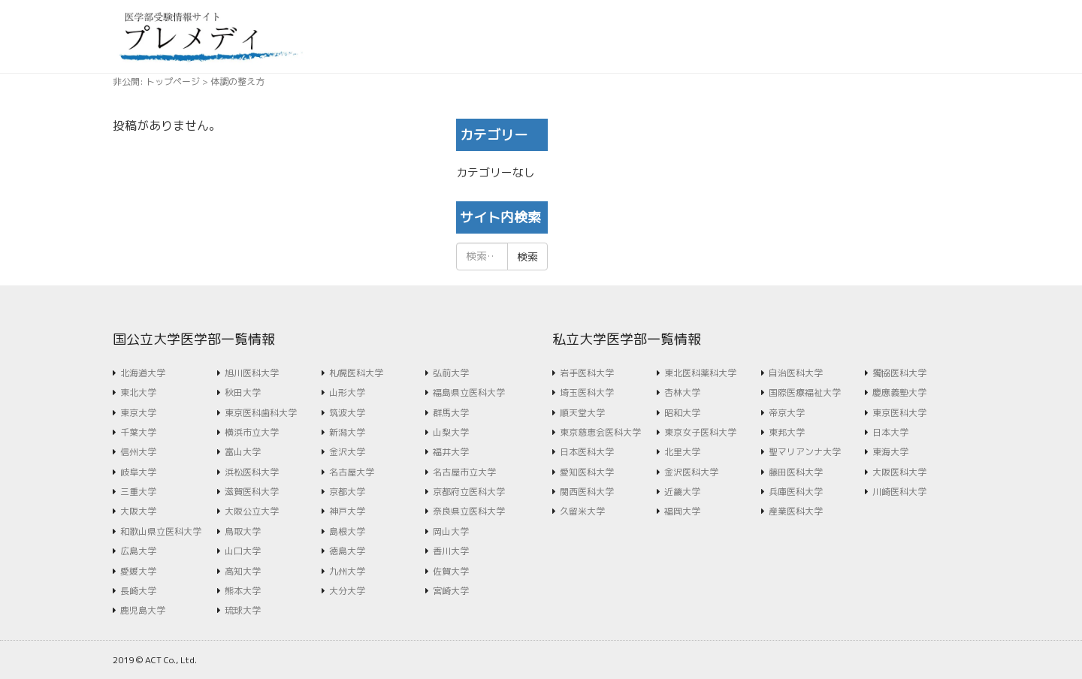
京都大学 (347, 491)
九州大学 (347, 571)
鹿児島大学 (142, 610)
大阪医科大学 (899, 472)
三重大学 (138, 491)
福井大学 (451, 451)
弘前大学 (451, 373)
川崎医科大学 (899, 491)
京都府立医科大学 (469, 491)
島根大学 (347, 531)
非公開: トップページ (156, 81)
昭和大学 (682, 412)
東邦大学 (787, 432)
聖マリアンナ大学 (805, 451)
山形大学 (347, 392)
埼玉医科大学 (587, 392)
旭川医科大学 (252, 373)
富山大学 (243, 451)
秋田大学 (243, 392)
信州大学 (138, 451)
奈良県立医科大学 (469, 511)
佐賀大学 (451, 571)
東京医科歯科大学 (261, 412)
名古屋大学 (351, 472)
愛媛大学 (138, 571)
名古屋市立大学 (464, 472)
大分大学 (347, 590)
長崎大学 (138, 590)
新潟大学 (347, 432)
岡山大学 (451, 531)
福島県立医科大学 (469, 392)
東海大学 (890, 451)
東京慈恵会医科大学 (600, 432)
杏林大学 (682, 392)
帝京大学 (787, 412)
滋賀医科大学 (252, 491)
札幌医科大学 (356, 373)
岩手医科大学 (587, 373)
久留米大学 (582, 511)
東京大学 (138, 412)
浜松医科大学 (252, 472)
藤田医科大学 (796, 472)
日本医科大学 (587, 451)
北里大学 (682, 451)
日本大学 (890, 432)
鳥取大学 (243, 531)
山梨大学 (451, 432)
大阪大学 (138, 511)
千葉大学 (138, 432)
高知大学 (243, 571)
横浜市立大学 (252, 432)
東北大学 (138, 392)
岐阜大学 (138, 472)
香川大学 (451, 551)
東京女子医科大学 (700, 432)
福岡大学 (682, 511)
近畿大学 (682, 491)
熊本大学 (243, 590)
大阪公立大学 (252, 511)
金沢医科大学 (691, 472)
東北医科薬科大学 (700, 373)
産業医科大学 (796, 511)
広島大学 (138, 551)
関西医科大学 (587, 491)
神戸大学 (347, 511)
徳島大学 (347, 551)
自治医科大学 (796, 373)
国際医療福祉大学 (805, 392)
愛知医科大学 (587, 472)
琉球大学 (243, 610)
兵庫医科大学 (796, 491)
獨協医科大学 (899, 373)
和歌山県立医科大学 (160, 531)
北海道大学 (142, 373)
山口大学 (243, 551)
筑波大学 (347, 412)
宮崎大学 (451, 590)
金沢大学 (347, 451)
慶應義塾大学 (899, 392)
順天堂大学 (582, 412)
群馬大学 (451, 412)
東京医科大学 (899, 412)
